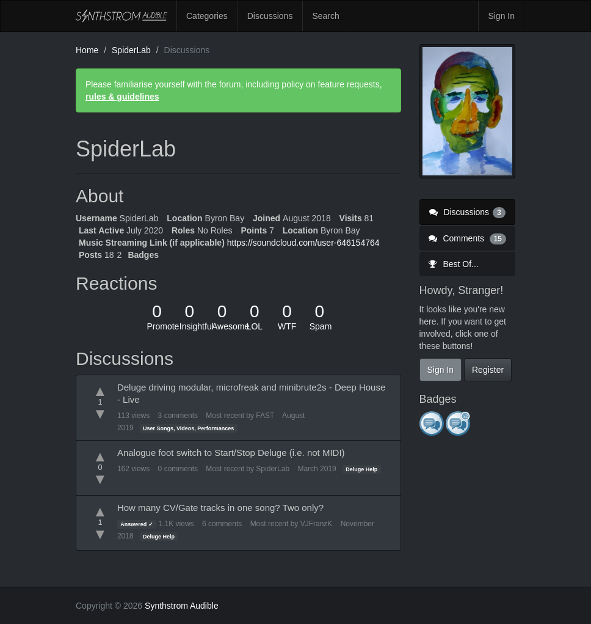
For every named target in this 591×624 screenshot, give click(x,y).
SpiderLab (272, 468)
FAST (265, 415)
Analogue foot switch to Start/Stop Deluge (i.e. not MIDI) (231, 452)
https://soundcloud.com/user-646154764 (303, 243)
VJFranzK (316, 523)
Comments (468, 238)
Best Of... (454, 264)
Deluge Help (361, 469)
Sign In (501, 16)
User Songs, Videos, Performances (188, 428)
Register (488, 370)
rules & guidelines (122, 96)
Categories (207, 16)
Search (325, 16)
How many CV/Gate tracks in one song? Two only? (220, 507)
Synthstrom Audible (121, 16)
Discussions (270, 16)
